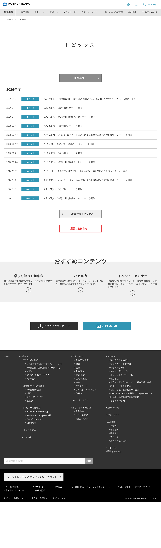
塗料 (78, 428)
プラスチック (82, 432)
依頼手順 (114, 424)
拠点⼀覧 (114, 482)
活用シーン (39, 12)
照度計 (30, 446)
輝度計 (30, 439)
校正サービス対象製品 (120, 432)
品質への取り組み (118, 486)
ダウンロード (69, 12)
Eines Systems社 (34, 465)
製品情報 (25, 12)
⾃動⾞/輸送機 (82, 406)
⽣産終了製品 (30, 476)
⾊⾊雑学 (80, 457)
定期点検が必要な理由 (120, 409)
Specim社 (31, 468)
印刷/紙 (79, 439)
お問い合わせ (113, 453)
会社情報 (132, 12)
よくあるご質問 (117, 446)
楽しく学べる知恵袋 (114, 12)
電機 (78, 409)
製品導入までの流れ (119, 406)
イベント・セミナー (90, 12)
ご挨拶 (113, 471)
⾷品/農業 (80, 417)
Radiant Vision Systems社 (39, 461)
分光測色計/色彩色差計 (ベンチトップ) (44, 409)
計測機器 (8, 12)
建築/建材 (80, 420)
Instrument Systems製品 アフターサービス (131, 439)
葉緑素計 (31, 424)
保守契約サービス (118, 413)
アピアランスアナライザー (39, 420)
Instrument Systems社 (37, 457)
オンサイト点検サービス (121, 420)
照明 (78, 413)
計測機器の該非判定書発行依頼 (124, 443)
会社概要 (114, 475)
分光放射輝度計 (34, 435)
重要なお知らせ (78, 228)
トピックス (112, 493)
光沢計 (30, 417)
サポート (54, 12)
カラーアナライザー (36, 443)
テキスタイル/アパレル (86, 435)
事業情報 (114, 479)
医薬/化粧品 (81, 424)
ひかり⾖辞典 (82, 460)
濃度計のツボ (82, 464)
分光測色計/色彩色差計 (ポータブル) (43, 413)
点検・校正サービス (119, 417)
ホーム (10, 19)
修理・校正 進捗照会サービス (124, 435)
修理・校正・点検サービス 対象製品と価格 (130, 428)
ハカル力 (28, 483)
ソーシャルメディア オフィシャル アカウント (32, 523)
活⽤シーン (77, 402)
